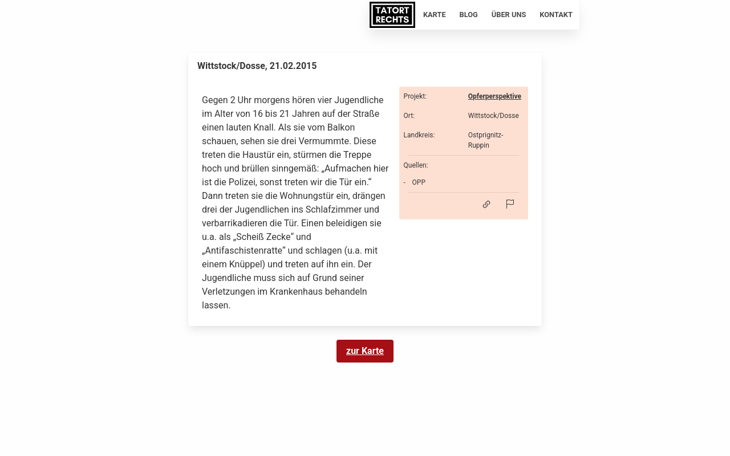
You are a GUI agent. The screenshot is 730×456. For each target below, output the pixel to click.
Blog (469, 14)
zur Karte (365, 350)
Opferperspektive (494, 96)
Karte (434, 14)
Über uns (509, 14)
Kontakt (556, 14)
